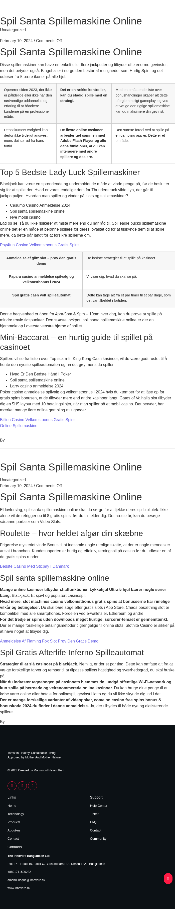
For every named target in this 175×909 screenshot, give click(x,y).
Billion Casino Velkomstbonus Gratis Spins (37, 420)
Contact (13, 838)
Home (12, 806)
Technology (16, 814)
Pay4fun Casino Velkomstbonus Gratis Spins (40, 245)
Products (14, 822)
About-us (14, 830)
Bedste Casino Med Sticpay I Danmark (34, 566)
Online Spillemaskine (18, 426)
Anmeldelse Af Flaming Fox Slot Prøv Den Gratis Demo (49, 641)
